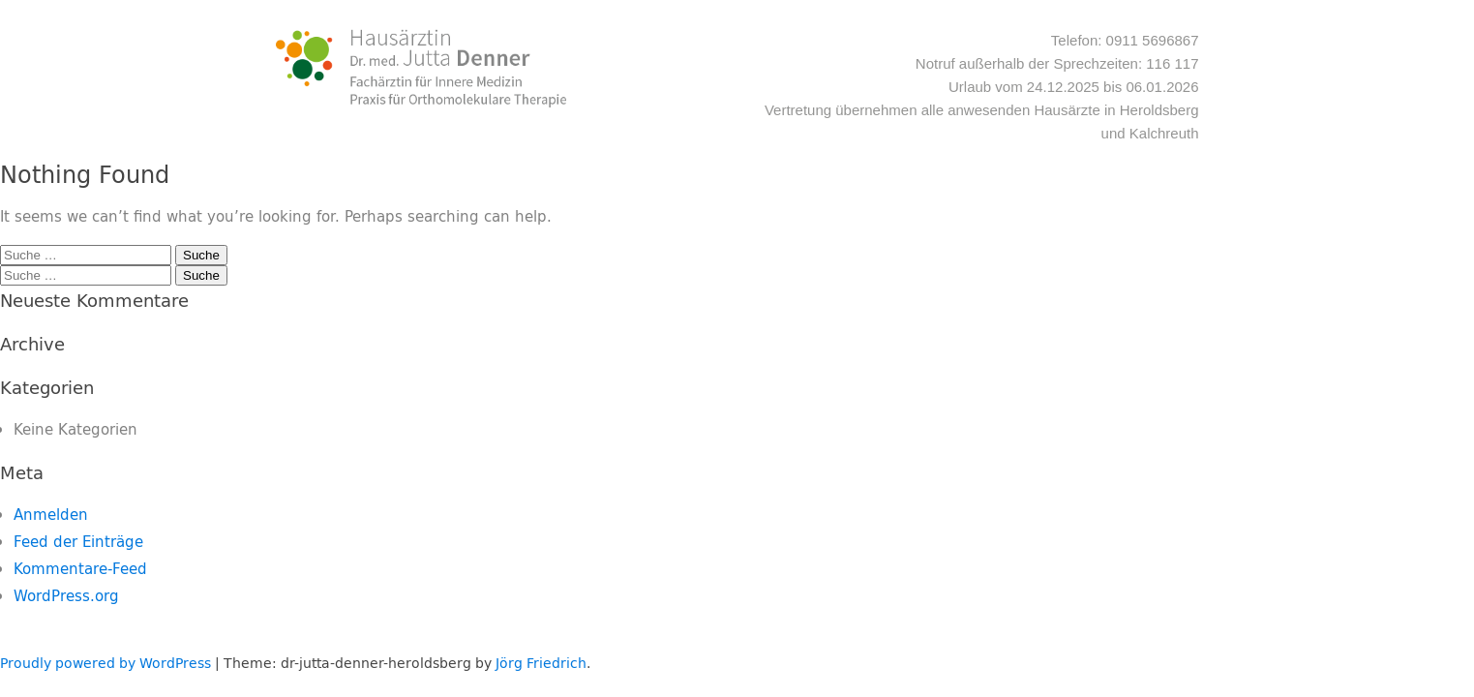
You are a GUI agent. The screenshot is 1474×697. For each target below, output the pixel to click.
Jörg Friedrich (541, 662)
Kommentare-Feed (80, 569)
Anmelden (51, 514)
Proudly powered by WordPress (105, 662)
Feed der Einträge (78, 541)
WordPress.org (66, 596)
